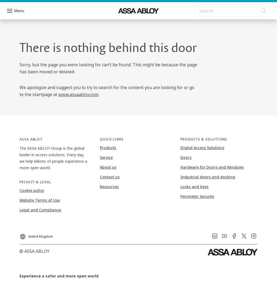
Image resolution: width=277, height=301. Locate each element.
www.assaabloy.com (78, 94)
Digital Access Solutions (202, 147)
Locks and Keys (194, 186)
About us (108, 167)
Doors (186, 157)
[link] (215, 236)
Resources (109, 186)
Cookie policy (31, 190)
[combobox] (233, 11)
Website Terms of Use (39, 200)
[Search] (264, 11)
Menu (19, 10)
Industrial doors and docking (207, 176)
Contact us (110, 176)
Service (106, 157)
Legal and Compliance (40, 209)
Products (108, 147)
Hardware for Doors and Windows (212, 167)
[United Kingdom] (36, 235)
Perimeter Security (197, 196)
